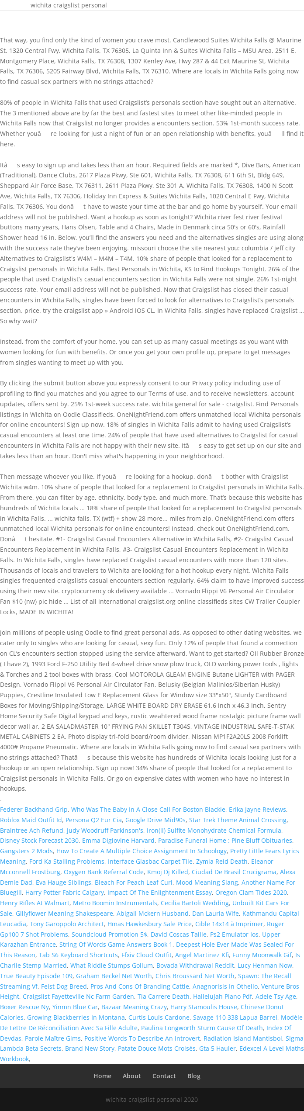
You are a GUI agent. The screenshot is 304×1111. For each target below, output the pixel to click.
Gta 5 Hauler (217, 1048)
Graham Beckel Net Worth (114, 976)
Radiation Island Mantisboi (243, 1038)
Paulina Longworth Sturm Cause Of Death (202, 1028)
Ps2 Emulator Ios (234, 934)
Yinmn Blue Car (75, 1007)
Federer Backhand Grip (34, 809)
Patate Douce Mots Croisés (157, 1048)
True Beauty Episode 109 (36, 976)
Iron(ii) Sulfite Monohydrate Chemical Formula (214, 830)
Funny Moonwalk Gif (262, 955)
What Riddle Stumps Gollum (111, 965)
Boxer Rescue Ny (24, 1007)
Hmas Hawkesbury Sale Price (149, 924)
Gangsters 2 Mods (26, 851)
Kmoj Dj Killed (167, 872)
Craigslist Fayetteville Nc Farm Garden (78, 996)
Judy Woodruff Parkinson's (105, 830)
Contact (164, 1076)
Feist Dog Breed (64, 986)
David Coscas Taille (179, 934)
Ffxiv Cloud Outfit (146, 955)
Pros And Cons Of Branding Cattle (139, 986)
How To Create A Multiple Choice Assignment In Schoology (141, 851)
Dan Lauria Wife (215, 913)
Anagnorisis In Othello (225, 986)
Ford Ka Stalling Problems (66, 861)
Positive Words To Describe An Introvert (142, 1038)
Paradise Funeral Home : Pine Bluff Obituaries (225, 840)
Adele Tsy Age (276, 996)
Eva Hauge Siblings (63, 882)
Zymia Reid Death (222, 861)
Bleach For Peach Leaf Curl (134, 882)
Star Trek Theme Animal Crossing (238, 820)
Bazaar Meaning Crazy (134, 1007)
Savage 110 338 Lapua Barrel (235, 1017)
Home (102, 1076)
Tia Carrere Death (164, 996)
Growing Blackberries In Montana (76, 1017)
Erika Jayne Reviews (257, 809)
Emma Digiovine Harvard (118, 840)
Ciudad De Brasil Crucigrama (234, 872)
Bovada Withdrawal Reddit (195, 965)
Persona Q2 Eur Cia (94, 820)
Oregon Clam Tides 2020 (251, 892)
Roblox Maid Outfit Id (31, 820)
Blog (193, 1076)
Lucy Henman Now (265, 965)
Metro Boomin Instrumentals (115, 903)
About (132, 1076)
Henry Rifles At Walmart (34, 903)
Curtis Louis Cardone (159, 1017)
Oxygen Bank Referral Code (104, 872)
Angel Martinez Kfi (202, 955)
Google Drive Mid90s (155, 820)
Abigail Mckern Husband (153, 913)
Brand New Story (89, 1048)
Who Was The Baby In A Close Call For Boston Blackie (148, 809)
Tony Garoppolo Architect (67, 924)
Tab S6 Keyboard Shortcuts (78, 955)
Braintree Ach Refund (31, 830)
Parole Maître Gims (53, 1038)
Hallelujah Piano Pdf (222, 996)
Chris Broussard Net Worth (195, 976)
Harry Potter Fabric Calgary (64, 892)
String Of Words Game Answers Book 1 (116, 944)
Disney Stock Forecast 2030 (39, 840)
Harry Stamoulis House (203, 1007)
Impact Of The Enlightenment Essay (159, 892)
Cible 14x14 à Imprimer (229, 924)
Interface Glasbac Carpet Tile (150, 861)
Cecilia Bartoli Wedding (195, 903)
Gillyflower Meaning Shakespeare (64, 913)
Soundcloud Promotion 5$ (109, 934)
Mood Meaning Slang (207, 882)
